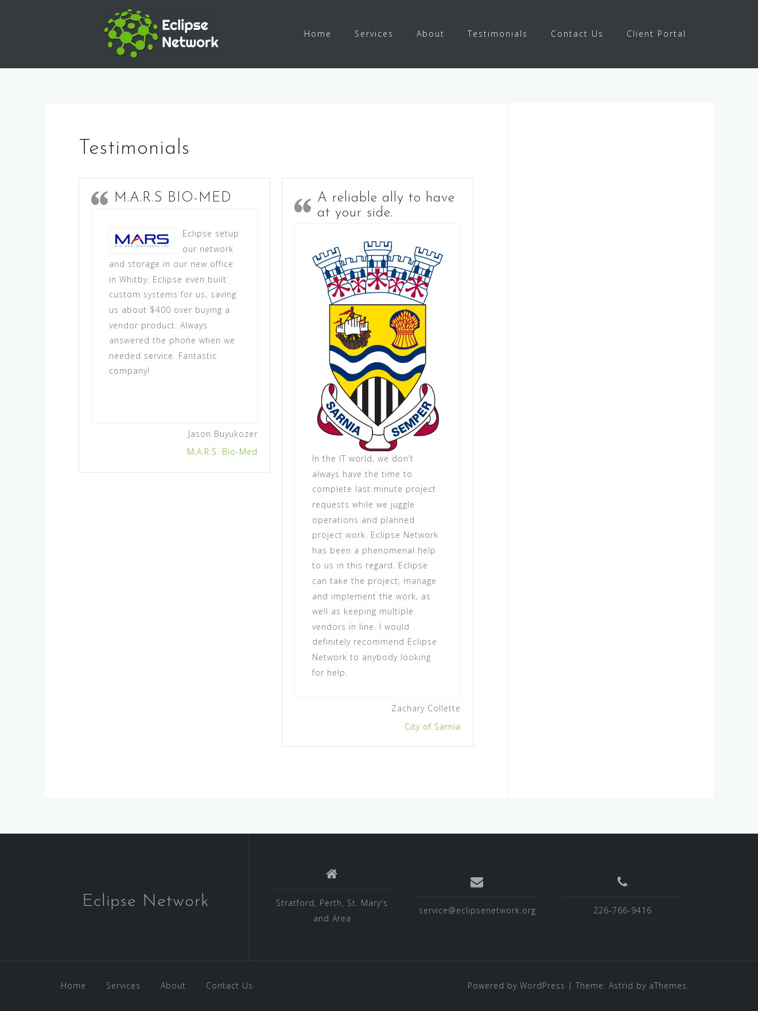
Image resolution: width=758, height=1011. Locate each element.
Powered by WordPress (516, 985)
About (431, 33)
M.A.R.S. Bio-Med (222, 451)
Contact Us (577, 33)
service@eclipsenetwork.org (477, 910)
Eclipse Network (145, 902)
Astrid (621, 985)
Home (318, 33)
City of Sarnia (433, 726)
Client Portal (656, 33)
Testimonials (498, 33)
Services (374, 33)
